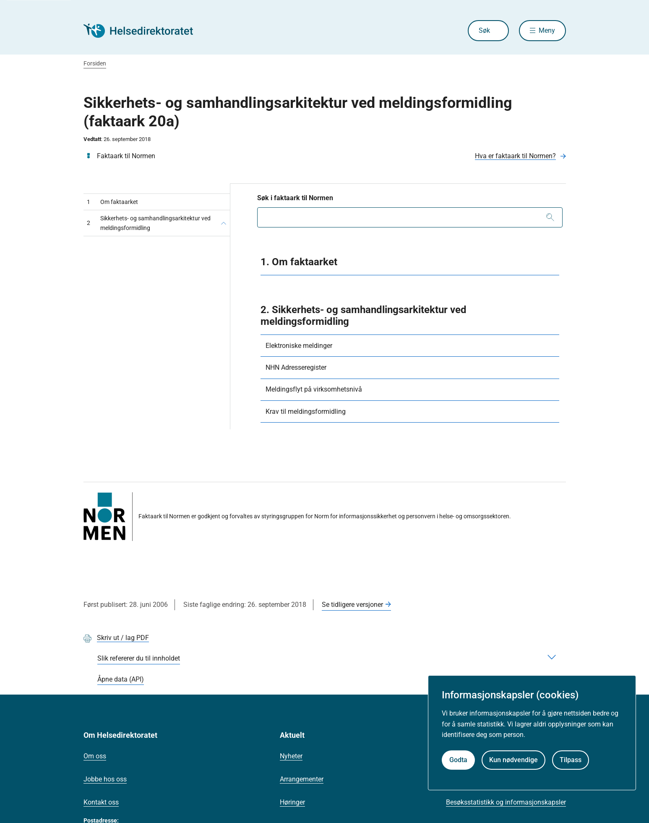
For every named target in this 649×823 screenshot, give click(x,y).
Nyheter (291, 756)
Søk (484, 30)
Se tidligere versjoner (352, 605)
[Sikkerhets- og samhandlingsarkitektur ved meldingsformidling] (223, 223)
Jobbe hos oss (105, 779)
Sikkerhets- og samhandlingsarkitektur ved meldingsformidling (149, 223)
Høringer (292, 802)
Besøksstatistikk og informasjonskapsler (506, 802)
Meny (547, 30)
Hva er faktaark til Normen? (515, 156)
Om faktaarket (112, 201)
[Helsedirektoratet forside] (143, 31)
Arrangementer (301, 779)
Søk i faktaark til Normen (295, 198)
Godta (458, 760)
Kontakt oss (101, 802)
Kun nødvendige (513, 760)
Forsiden (94, 63)
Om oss (94, 756)
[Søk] (550, 217)
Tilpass (570, 760)
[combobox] (410, 217)
